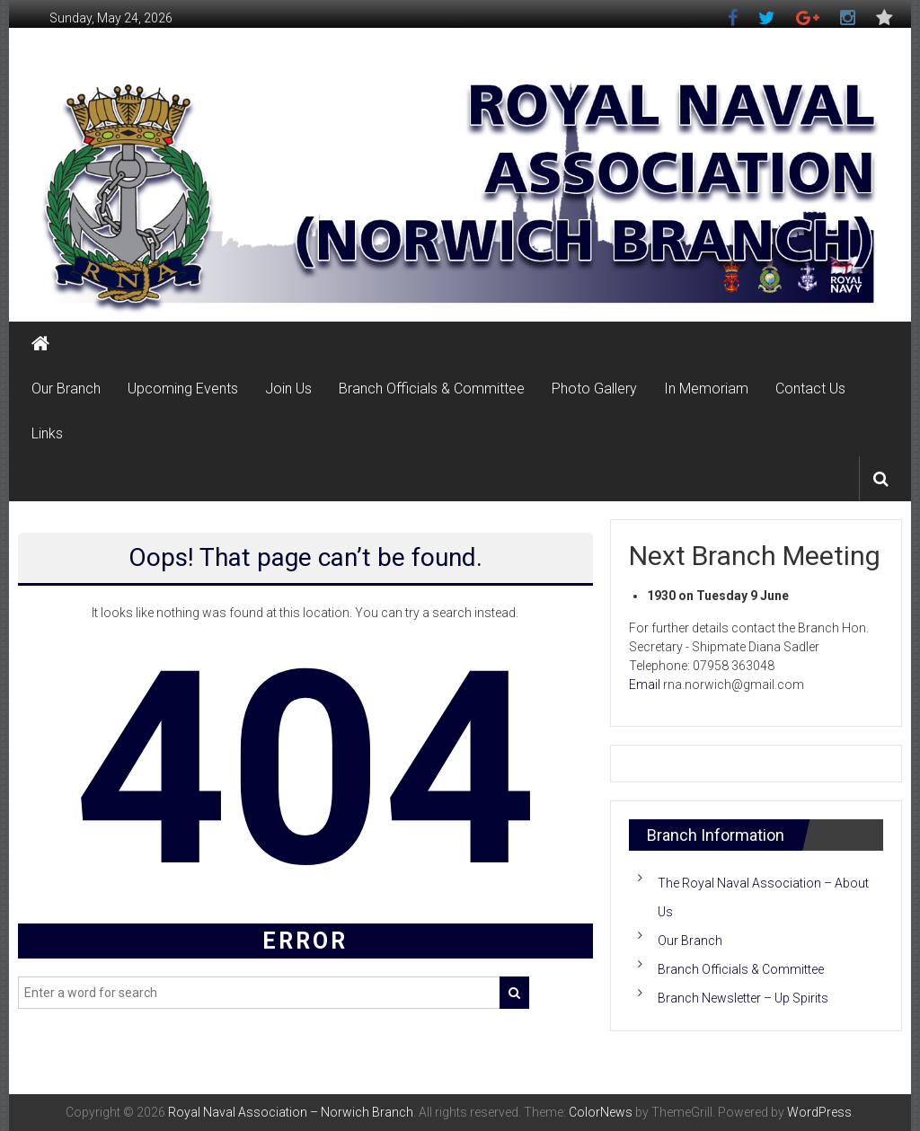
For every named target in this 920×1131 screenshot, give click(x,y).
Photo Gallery (594, 388)
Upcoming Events (183, 388)
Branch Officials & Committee (432, 388)
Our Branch (66, 388)
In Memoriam (706, 388)
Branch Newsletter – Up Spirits (743, 998)
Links (47, 433)
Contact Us (810, 388)
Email (644, 684)
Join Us (288, 388)
